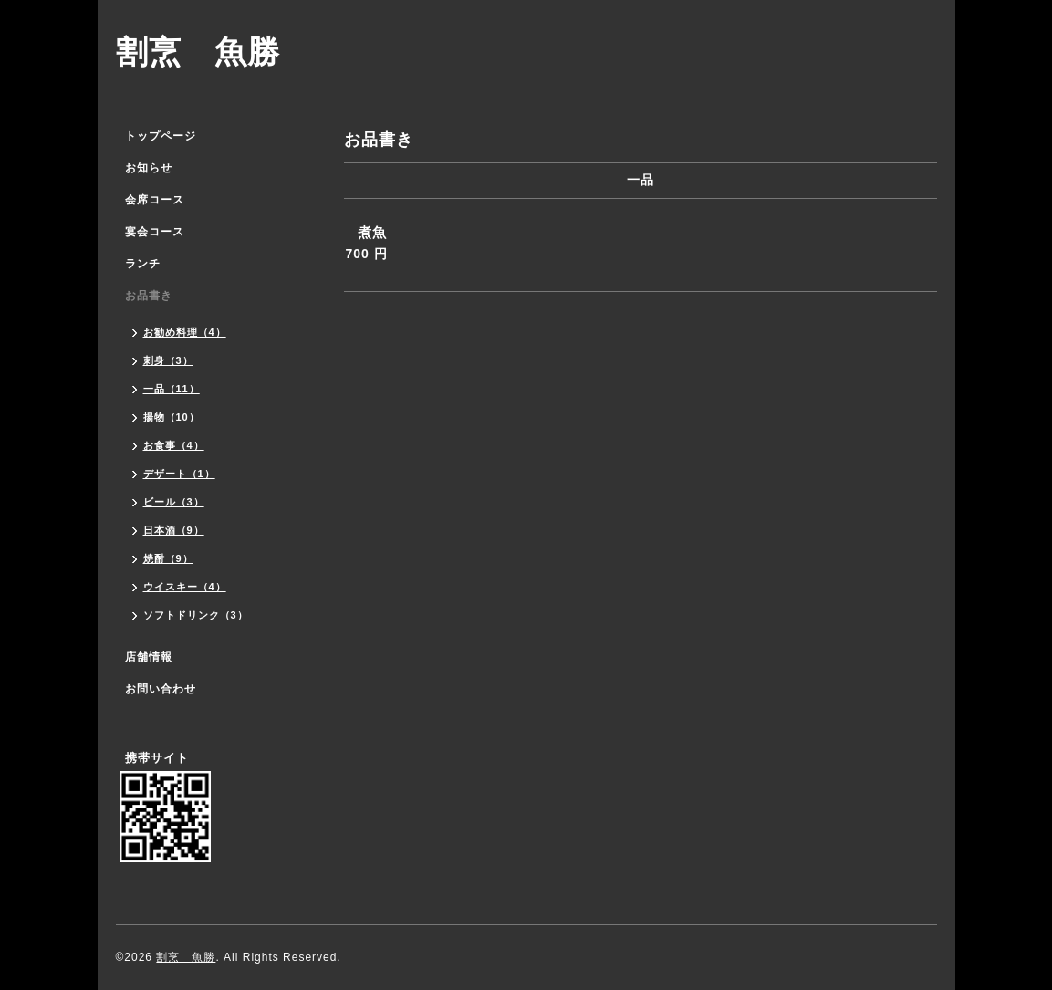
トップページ (160, 136)
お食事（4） (173, 445)
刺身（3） (168, 360)
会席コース (154, 199)
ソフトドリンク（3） (195, 615)
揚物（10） (171, 417)
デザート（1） (179, 473)
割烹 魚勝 (198, 51)
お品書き (148, 295)
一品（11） (171, 388)
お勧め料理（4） (184, 332)
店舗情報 (148, 657)
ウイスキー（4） (184, 586)
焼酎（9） (168, 558)
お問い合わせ (160, 689)
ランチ (143, 263)
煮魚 (372, 232)
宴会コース (154, 231)
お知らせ (148, 168)
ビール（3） (173, 501)
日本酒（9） (173, 530)
